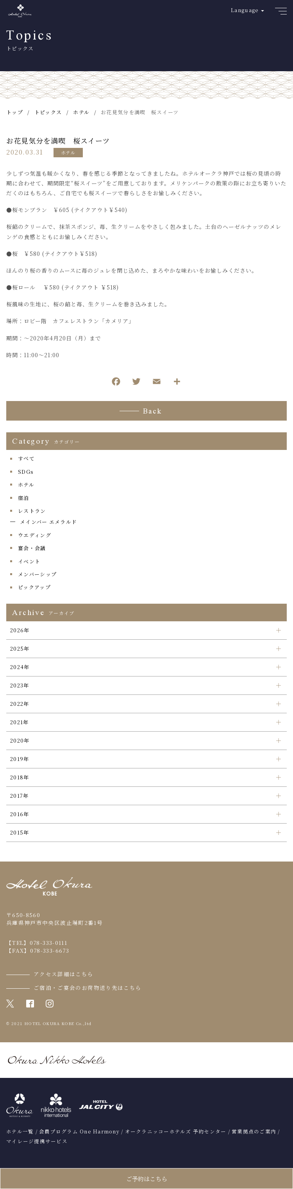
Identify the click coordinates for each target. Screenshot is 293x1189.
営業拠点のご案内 (254, 1131)
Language (245, 10)
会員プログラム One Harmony (79, 1131)
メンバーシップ (37, 574)
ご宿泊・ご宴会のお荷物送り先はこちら (87, 987)
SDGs (26, 471)
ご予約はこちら (146, 1179)
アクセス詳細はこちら (64, 974)
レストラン (32, 510)
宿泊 (23, 498)
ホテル (68, 152)
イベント (29, 561)
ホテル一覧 (20, 1131)
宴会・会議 (32, 548)
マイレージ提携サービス (37, 1141)
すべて (26, 458)
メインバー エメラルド (48, 521)
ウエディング (34, 535)
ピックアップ (34, 587)
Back (152, 412)
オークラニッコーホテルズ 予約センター (176, 1131)
